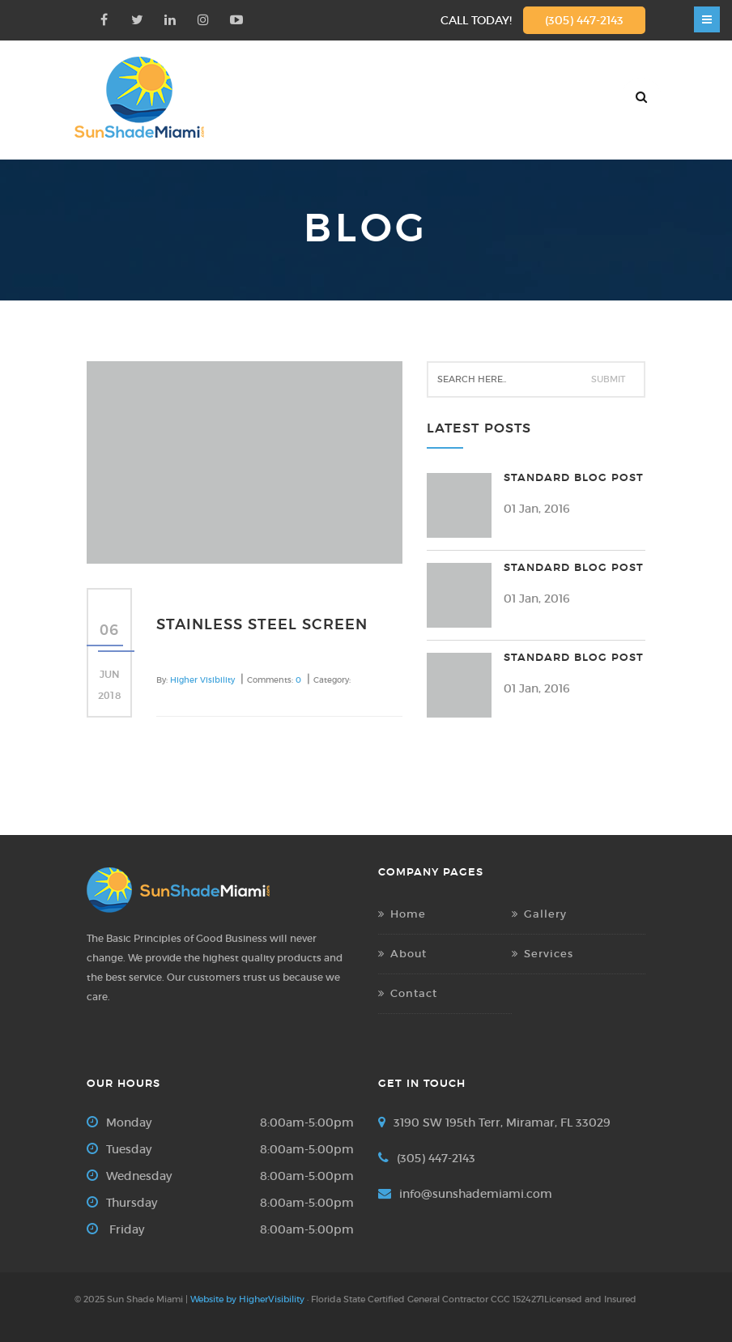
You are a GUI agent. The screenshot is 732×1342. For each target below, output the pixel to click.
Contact (413, 993)
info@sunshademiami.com (475, 1193)
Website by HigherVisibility (247, 1299)
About (408, 954)
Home (408, 914)
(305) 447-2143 (584, 20)
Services (548, 954)
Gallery (545, 914)
